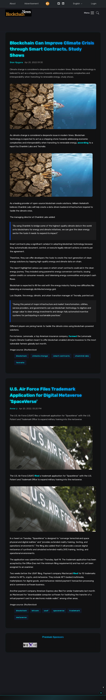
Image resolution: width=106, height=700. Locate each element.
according (83, 142)
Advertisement (31, 3)
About (13, 3)
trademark (74, 611)
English (76, 3)
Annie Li (13, 408)
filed (75, 573)
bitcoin (35, 611)
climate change (40, 356)
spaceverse (58, 611)
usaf (46, 611)
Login (93, 3)
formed (73, 336)
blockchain (21, 356)
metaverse (21, 617)
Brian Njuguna (16, 62)
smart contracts (61, 356)
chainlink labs (82, 356)
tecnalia (20, 363)
